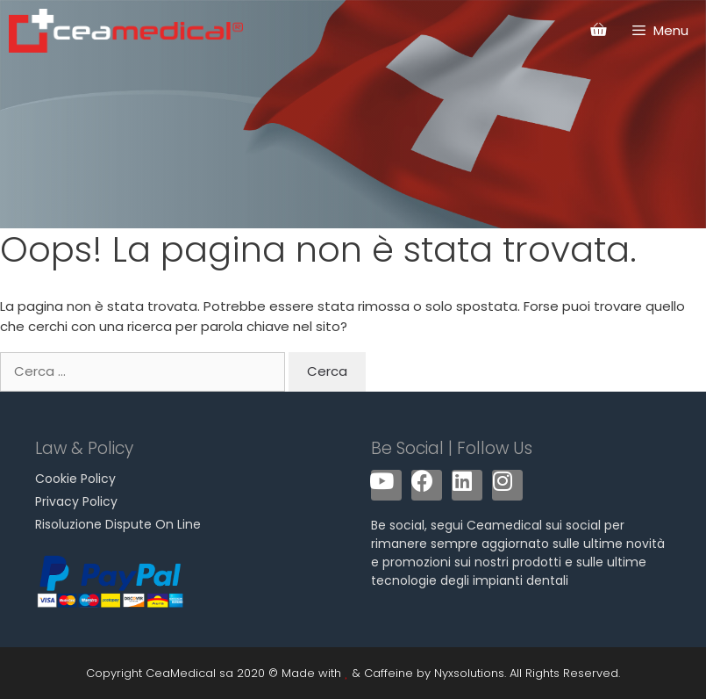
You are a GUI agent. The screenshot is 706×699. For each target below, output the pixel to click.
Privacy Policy (76, 501)
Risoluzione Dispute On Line (118, 524)
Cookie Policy (75, 478)
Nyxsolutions (469, 673)
